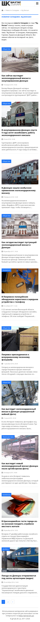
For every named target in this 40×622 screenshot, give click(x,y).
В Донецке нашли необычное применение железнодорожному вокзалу (19, 190)
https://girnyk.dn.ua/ (26, 616)
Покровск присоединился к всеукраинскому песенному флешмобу (16, 357)
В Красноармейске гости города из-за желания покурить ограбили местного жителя (19, 524)
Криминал (6, 270)
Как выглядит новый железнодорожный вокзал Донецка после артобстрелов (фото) (20, 466)
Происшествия (8, 437)
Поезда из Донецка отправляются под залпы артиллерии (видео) (19, 577)
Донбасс (6, 549)
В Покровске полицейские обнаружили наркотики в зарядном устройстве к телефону (20, 299)
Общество (6, 49)
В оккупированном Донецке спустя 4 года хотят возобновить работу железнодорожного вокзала (19, 132)
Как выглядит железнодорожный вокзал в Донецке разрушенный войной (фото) (19, 411)
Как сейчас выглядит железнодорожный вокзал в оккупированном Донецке (16, 78)
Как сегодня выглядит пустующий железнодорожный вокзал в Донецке (19, 245)
